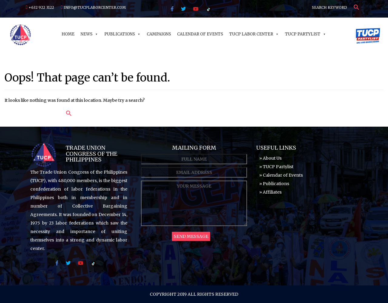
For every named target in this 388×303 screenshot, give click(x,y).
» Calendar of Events (281, 175)
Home (68, 34)
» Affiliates (270, 192)
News (89, 34)
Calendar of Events (200, 34)
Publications (122, 34)
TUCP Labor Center (254, 34)
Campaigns (159, 34)
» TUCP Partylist (276, 166)
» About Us (270, 158)
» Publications (274, 183)
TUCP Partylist (305, 34)
